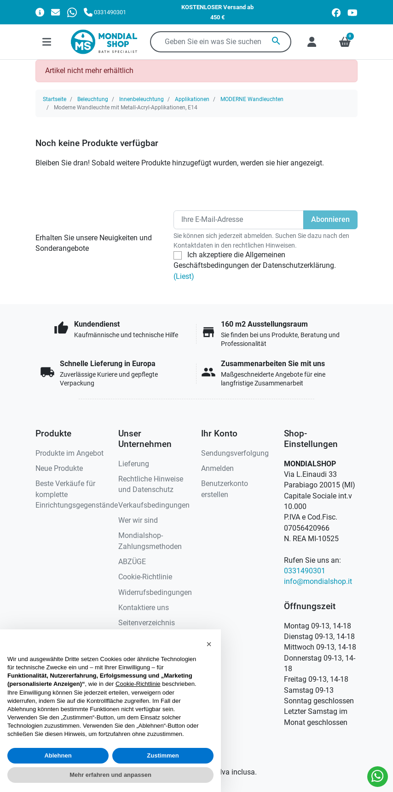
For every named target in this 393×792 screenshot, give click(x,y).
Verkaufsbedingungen (154, 505)
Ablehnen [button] (57, 755)
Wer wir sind (138, 520)
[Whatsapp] (72, 12)
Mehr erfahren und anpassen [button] (110, 774)
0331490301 (304, 571)
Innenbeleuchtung (141, 99)
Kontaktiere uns (143, 608)
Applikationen (192, 99)
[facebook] (336, 12)
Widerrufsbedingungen (155, 592)
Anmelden (217, 468)
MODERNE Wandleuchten (251, 99)
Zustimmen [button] (163, 755)
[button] (209, 644)
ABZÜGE (132, 562)
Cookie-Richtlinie (145, 577)
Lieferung (133, 464)
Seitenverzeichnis (146, 623)
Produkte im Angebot (69, 453)
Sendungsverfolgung (235, 453)
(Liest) (183, 276)
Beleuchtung (92, 99)
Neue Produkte (59, 468)
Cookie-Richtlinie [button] (138, 683)
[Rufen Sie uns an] (105, 12)
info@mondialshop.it (318, 581)
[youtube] (352, 12)
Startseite (54, 99)
